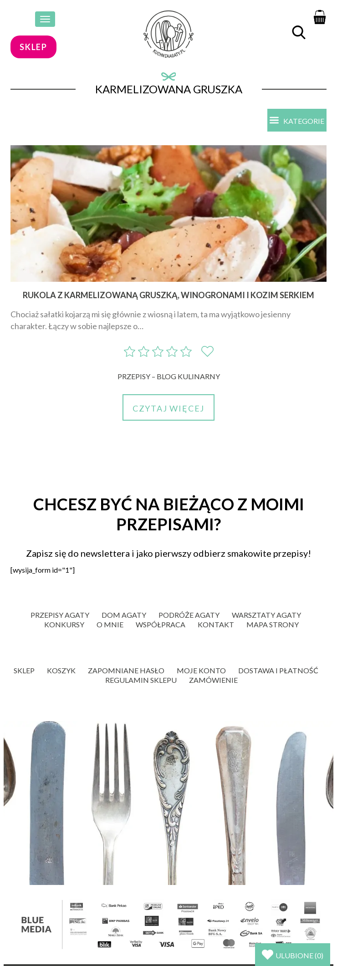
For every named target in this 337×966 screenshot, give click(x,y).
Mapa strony (272, 624)
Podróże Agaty (189, 614)
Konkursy (64, 624)
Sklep (24, 670)
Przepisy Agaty (60, 614)
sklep (33, 47)
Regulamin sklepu (141, 680)
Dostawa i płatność (278, 670)
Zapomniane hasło (126, 670)
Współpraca (160, 624)
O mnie (110, 624)
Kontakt (216, 624)
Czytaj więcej (168, 408)
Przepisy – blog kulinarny (168, 376)
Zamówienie (213, 680)
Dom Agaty (124, 614)
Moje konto (201, 670)
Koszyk (61, 670)
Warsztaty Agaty (266, 614)
